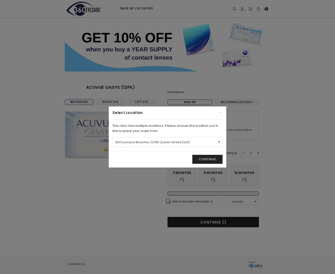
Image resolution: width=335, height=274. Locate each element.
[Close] (221, 112)
